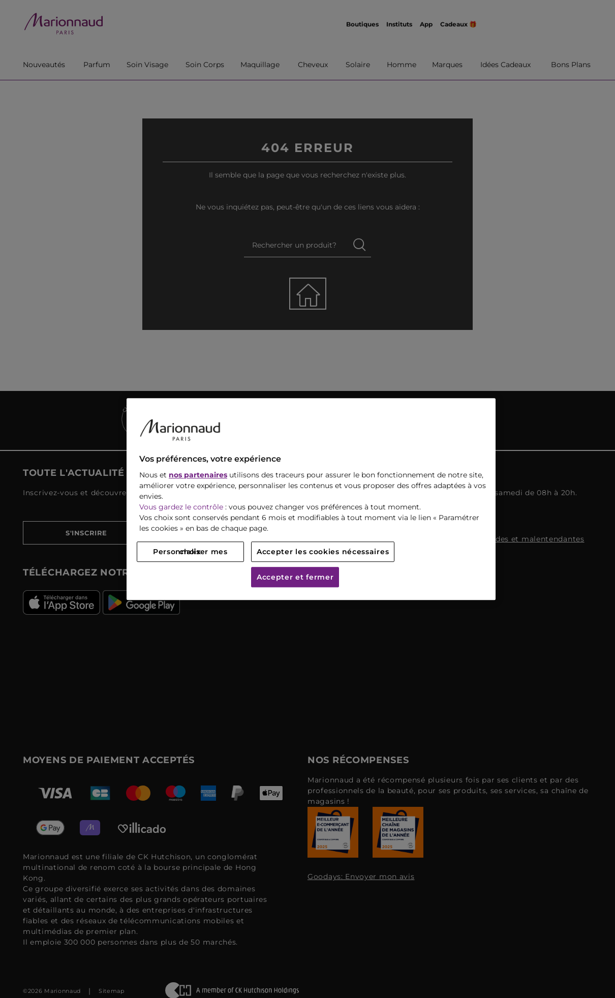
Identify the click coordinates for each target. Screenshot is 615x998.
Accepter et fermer (295, 577)
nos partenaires (198, 474)
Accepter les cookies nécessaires (323, 551)
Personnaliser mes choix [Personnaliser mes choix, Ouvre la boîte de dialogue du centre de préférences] (190, 551)
